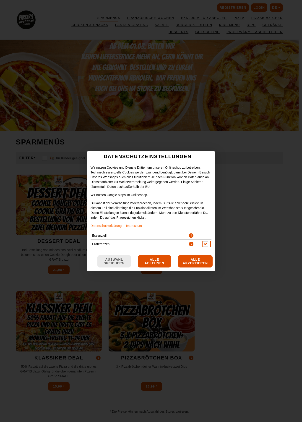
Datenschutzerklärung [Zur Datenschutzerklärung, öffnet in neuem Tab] (106, 226)
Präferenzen (100, 244)
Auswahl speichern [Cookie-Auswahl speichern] (114, 261)
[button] (191, 235)
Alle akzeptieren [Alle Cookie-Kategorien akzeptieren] (195, 261)
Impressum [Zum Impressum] (134, 226)
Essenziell (99, 235)
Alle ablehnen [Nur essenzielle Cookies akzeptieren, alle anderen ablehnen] (154, 261)
